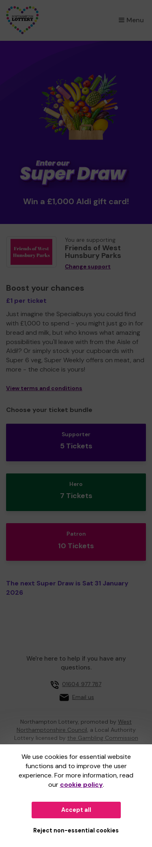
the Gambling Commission (102, 737)
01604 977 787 (81, 684)
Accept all (76, 809)
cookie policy (81, 784)
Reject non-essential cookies (76, 830)
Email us (83, 697)
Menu (131, 20)
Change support (88, 266)
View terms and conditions (44, 388)
